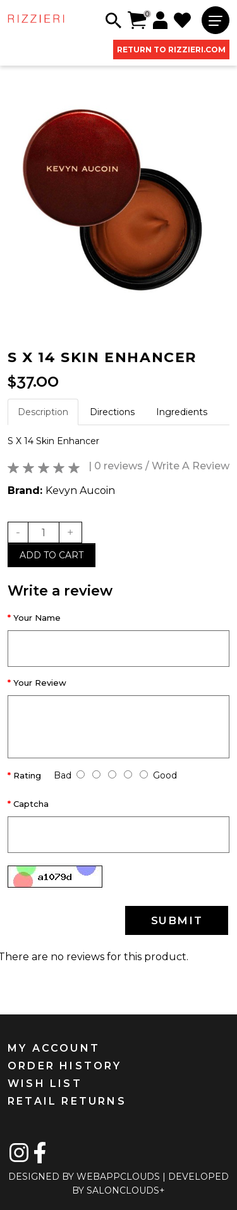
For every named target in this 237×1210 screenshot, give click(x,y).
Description (43, 412)
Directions (112, 412)
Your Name (37, 618)
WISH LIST (45, 1084)
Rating (27, 775)
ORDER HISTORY (65, 1066)
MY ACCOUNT (54, 1048)
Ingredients (181, 412)
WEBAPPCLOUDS (118, 1176)
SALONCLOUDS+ (126, 1190)
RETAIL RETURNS (67, 1101)
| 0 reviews (115, 466)
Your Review (39, 683)
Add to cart (51, 555)
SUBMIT (177, 920)
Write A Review (190, 466)
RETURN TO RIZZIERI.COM (171, 49)
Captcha (31, 804)
